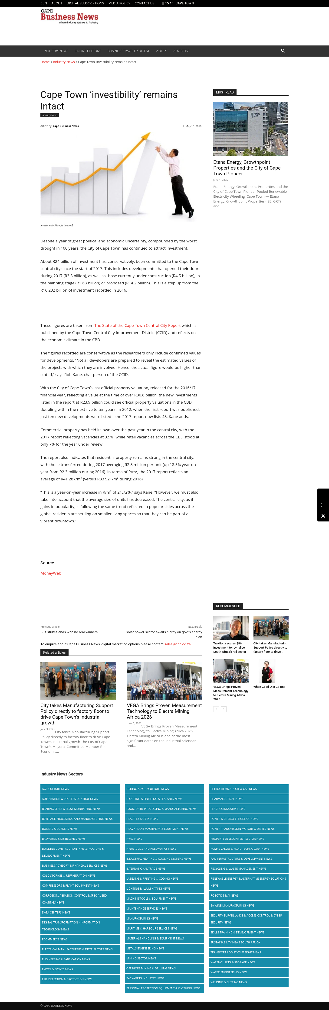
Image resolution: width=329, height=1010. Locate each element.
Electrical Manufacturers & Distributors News (77, 949)
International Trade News (145, 869)
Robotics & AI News (224, 895)
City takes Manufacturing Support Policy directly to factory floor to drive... (270, 647)
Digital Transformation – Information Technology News (71, 925)
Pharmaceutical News (227, 799)
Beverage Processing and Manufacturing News (77, 819)
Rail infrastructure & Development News (241, 859)
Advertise (182, 51)
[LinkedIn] (323, 494)
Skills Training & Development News (237, 932)
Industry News (56, 51)
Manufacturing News (142, 918)
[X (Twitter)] (323, 515)
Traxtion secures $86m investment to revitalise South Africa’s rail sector (229, 647)
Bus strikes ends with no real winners (69, 632)
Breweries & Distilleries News (64, 839)
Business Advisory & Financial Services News (75, 866)
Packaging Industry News (145, 978)
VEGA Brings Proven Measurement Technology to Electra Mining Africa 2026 (164, 711)
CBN (43, 3)
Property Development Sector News (237, 839)
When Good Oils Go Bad (269, 686)
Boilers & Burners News (59, 829)
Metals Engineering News (145, 948)
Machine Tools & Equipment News (151, 899)
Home (45, 62)
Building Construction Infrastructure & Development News (73, 852)
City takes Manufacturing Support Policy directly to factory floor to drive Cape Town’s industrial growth (76, 714)
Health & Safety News (142, 819)
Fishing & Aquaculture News (147, 789)
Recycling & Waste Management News (238, 869)
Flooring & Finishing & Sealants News (154, 799)
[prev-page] (216, 709)
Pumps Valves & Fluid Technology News (240, 849)
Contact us (144, 3)
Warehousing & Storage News (233, 962)
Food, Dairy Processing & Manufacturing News (161, 809)
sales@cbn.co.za (177, 644)
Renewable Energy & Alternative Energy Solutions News (248, 882)
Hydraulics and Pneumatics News (151, 849)
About (56, 3)
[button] (283, 51)
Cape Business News (66, 126)
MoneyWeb (50, 573)
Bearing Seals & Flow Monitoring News (71, 809)
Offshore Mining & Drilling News (151, 968)
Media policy (119, 3)
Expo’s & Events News (57, 969)
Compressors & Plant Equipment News (70, 886)
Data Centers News (56, 912)
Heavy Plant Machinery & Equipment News (157, 829)
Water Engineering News (229, 972)
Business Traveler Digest (128, 51)
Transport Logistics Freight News (236, 952)
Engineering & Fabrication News (66, 959)
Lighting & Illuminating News (148, 889)
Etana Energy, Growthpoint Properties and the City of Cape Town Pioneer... (247, 168)
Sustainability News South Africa (235, 942)
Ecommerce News (55, 939)
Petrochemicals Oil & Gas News (234, 789)
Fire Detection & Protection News (67, 979)
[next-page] (224, 709)
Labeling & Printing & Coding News (152, 879)
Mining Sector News (141, 958)
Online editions (88, 51)
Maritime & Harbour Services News (152, 928)
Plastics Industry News (228, 809)
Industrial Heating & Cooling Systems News (158, 859)
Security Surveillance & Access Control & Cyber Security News (246, 919)
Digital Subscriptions (85, 3)
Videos (161, 51)
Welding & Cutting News (229, 982)
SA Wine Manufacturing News (232, 905)
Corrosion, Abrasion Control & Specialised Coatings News (74, 899)
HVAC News (134, 839)
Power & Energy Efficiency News (234, 819)
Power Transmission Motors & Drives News (243, 829)
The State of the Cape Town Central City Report (137, 325)
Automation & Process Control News (70, 799)
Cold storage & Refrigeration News (68, 876)
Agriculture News (55, 789)
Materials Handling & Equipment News (155, 938)
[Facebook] (323, 505)
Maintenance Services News (146, 908)
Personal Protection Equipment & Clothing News (163, 988)
